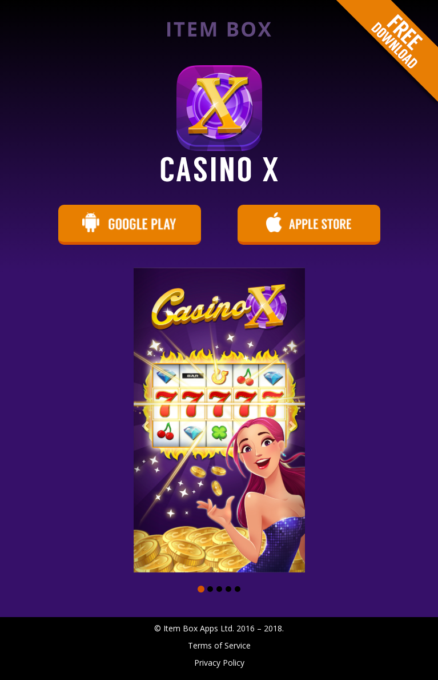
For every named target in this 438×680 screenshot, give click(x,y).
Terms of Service (219, 645)
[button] (146, 420)
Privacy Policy (219, 662)
